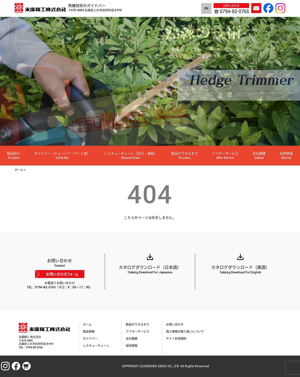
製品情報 (89, 331)
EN (206, 8)
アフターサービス (225, 155)
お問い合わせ (175, 324)
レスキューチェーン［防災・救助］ (130, 155)
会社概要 (259, 155)
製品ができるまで (184, 155)
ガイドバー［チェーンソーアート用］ (62, 155)
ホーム (87, 324)
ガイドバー (90, 338)
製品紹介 (13, 155)
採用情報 (286, 155)
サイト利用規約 (176, 338)
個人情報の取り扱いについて (185, 331)
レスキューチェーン (96, 345)
